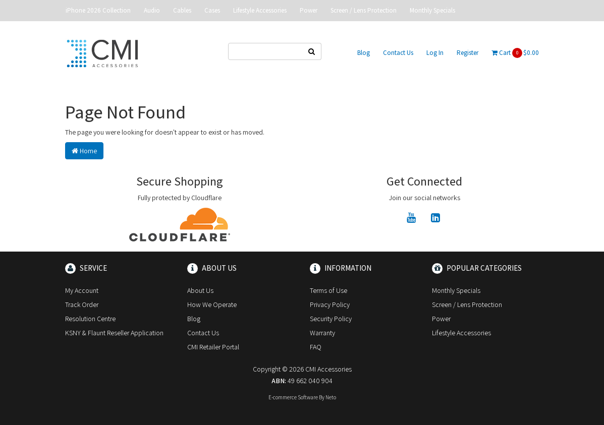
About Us (200, 290)
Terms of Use (328, 290)
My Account (81, 290)
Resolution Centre (90, 318)
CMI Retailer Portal (213, 346)
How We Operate (212, 304)
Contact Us (398, 52)
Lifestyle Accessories (260, 10)
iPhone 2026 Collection (98, 10)
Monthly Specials (432, 10)
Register (467, 52)
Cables (182, 10)
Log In (435, 52)
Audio (152, 10)
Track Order (81, 304)
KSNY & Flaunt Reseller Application (114, 332)
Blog (363, 52)
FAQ (315, 346)
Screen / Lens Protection (364, 10)
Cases (212, 10)
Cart (515, 53)
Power (308, 10)
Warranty (322, 332)
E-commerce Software (293, 397)
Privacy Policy (330, 304)
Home (84, 150)
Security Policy (331, 318)
